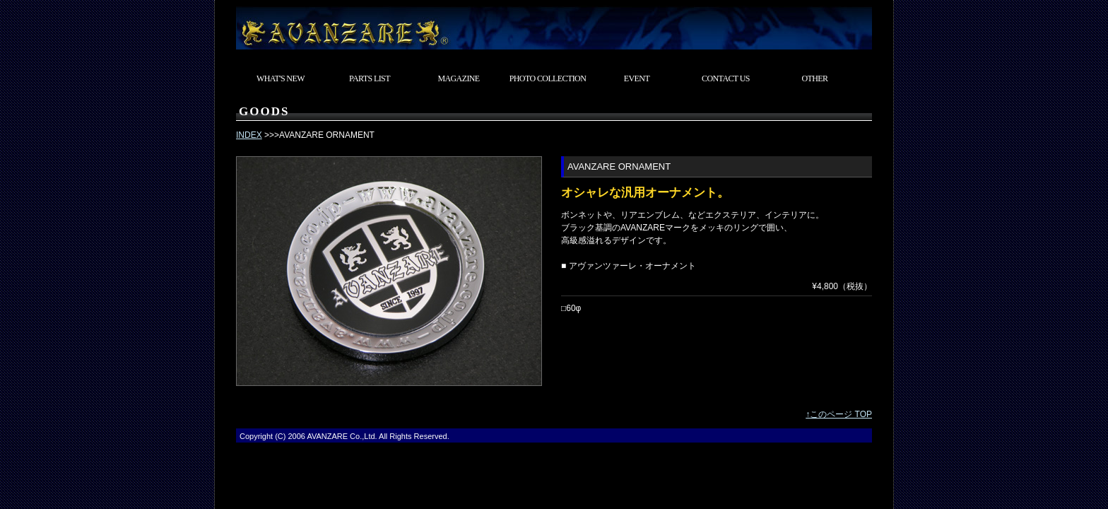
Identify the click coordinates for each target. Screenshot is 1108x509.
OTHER (815, 78)
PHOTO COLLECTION (548, 78)
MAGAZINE (458, 78)
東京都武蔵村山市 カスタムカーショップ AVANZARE (554, 24)
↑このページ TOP (839, 414)
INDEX (249, 135)
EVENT (636, 78)
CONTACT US (726, 78)
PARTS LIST (369, 78)
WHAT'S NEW (281, 78)
